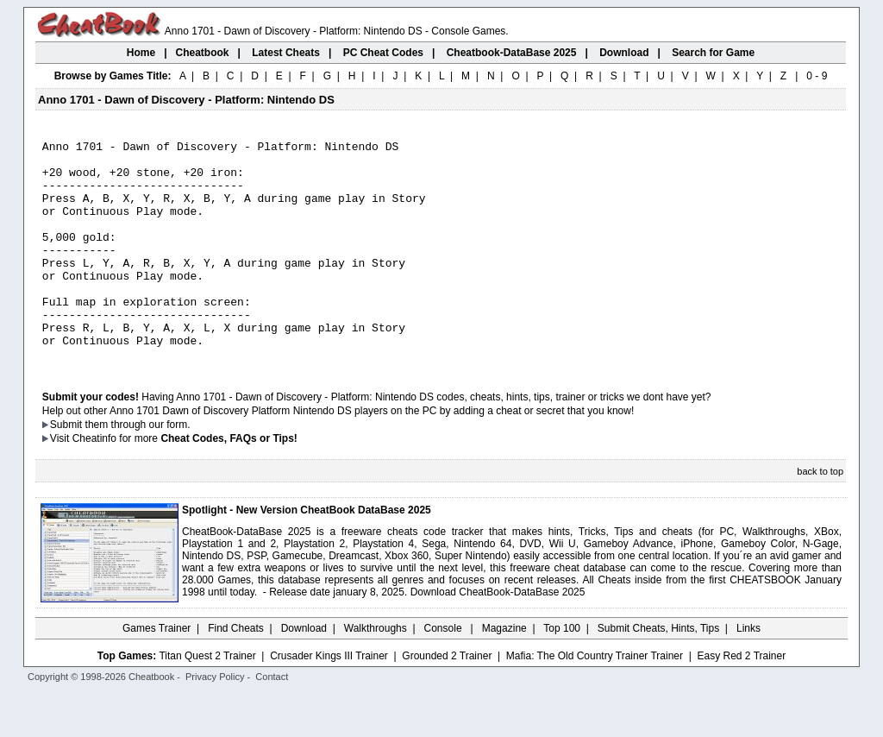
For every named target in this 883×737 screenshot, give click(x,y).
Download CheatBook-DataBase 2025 (498, 636)
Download (304, 672)
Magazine (504, 672)
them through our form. (138, 469)
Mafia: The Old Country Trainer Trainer (594, 700)
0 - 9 (816, 76)
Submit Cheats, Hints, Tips (658, 672)
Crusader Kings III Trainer (329, 700)
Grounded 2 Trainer (447, 700)
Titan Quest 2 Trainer (207, 700)
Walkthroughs (375, 672)
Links (748, 672)
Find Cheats (236, 672)
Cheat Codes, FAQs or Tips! (228, 482)
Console (444, 672)
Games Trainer (156, 672)
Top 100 (561, 672)
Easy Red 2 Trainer (741, 700)
